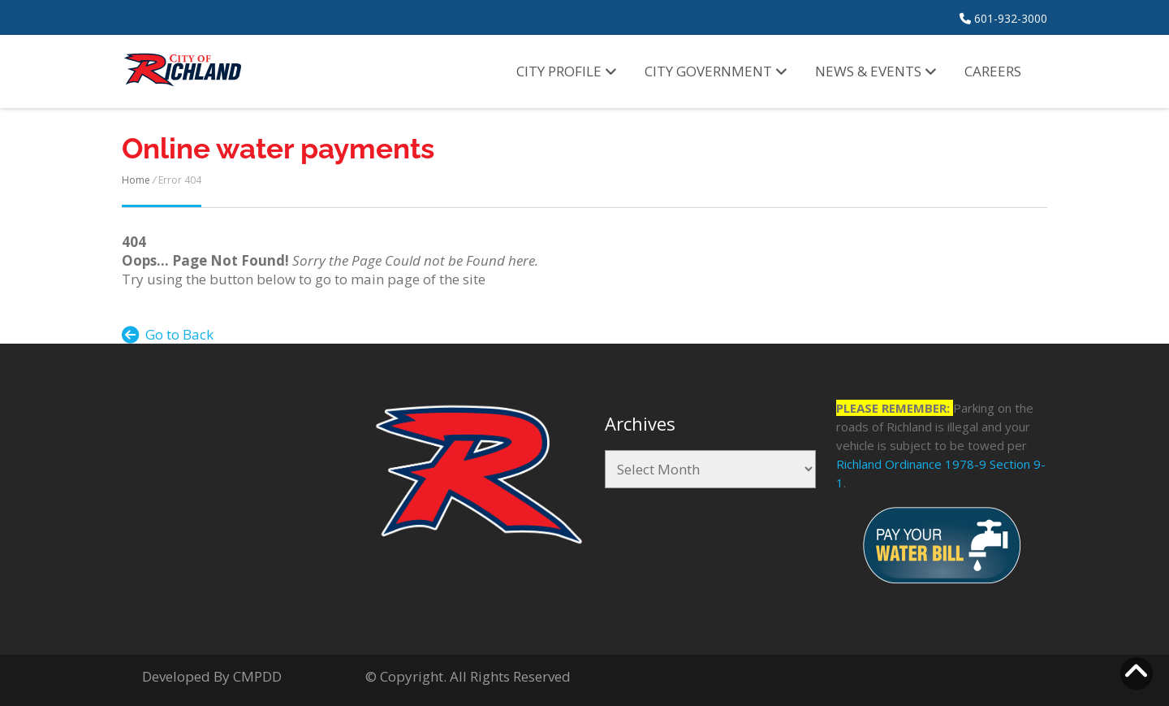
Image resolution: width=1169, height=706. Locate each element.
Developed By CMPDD (212, 676)
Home (136, 180)
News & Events (876, 71)
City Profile (566, 71)
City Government (716, 71)
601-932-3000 (1003, 18)
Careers (992, 71)
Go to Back (168, 334)
